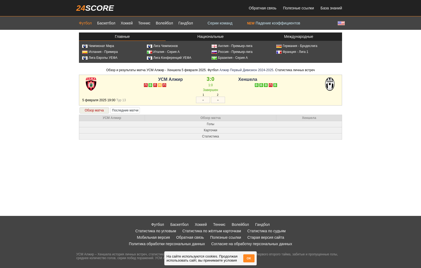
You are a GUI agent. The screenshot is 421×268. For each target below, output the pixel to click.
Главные (122, 36)
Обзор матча (94, 110)
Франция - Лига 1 (292, 52)
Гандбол (185, 23)
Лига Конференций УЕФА (169, 58)
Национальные (210, 36)
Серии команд (220, 23)
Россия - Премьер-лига (232, 52)
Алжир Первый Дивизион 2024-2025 (246, 70)
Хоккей (127, 23)
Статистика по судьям (266, 231)
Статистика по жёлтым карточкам (211, 231)
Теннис (144, 23)
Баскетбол (106, 23)
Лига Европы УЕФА (99, 58)
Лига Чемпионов (162, 46)
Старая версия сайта (265, 237)
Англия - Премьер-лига (232, 46)
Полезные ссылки (298, 8)
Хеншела (247, 79)
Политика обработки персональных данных (167, 244)
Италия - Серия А (163, 52)
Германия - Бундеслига (296, 46)
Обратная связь (262, 8)
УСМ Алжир (170, 79)
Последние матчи (125, 110)
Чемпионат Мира (98, 46)
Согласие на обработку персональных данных (251, 244)
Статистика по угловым (155, 231)
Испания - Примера (100, 52)
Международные (298, 36)
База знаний (331, 8)
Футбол (85, 23)
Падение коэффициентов (273, 23)
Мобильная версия (153, 237)
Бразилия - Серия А (230, 58)
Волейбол (164, 23)
